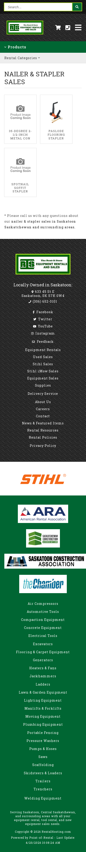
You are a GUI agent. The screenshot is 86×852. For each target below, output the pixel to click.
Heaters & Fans (42, 668)
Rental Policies (43, 437)
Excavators (43, 644)
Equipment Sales (43, 378)
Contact (43, 416)
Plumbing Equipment (43, 724)
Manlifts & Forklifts (43, 708)
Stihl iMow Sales (43, 371)
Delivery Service (43, 393)
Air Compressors (43, 603)
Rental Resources (43, 430)
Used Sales (43, 357)
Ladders (43, 684)
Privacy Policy (43, 445)
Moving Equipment (43, 716)
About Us (43, 402)
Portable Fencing (43, 732)
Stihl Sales (43, 364)
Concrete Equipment (43, 627)
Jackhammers (43, 676)
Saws (43, 757)
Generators (43, 660)
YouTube (43, 326)
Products (15, 46)
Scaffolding (43, 765)
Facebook (43, 312)
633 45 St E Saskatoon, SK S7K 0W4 (43, 293)
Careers (43, 409)
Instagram (43, 333)
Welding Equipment (43, 798)
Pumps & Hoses (43, 749)
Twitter (42, 319)
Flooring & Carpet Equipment (43, 652)
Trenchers (43, 789)
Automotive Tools (43, 611)
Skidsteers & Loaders (43, 773)
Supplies (43, 385)
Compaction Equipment (43, 619)
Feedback (43, 341)
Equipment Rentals (43, 350)
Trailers (43, 781)
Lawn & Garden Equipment (43, 692)
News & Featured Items (43, 423)
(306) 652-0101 (43, 301)
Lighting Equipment (43, 700)
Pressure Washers (43, 741)
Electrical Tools (42, 635)
